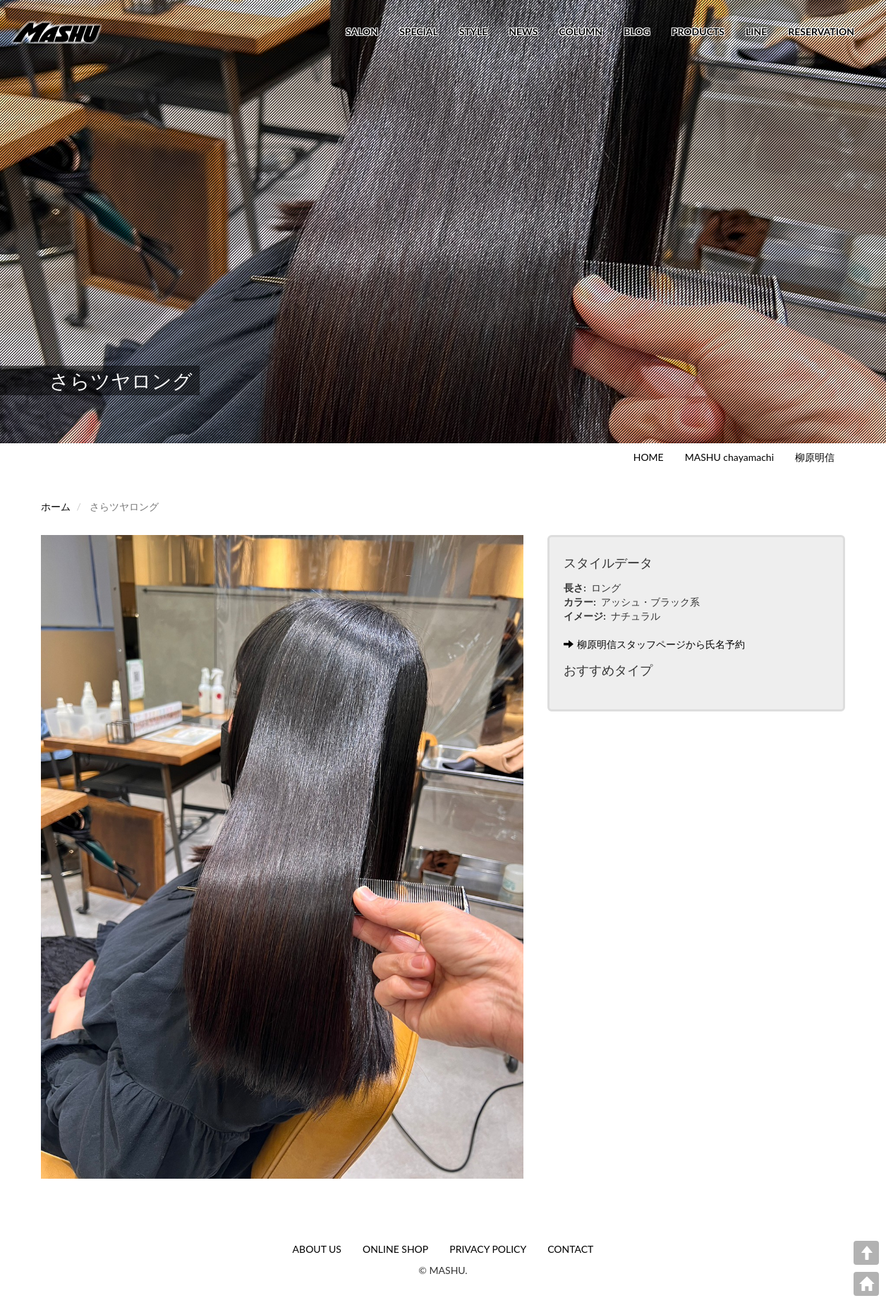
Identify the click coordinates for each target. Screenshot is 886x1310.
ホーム (56, 506)
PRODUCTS (698, 31)
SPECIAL (418, 31)
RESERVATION (821, 31)
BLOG (637, 31)
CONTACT (570, 1249)
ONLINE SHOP (395, 1249)
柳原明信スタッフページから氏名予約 (654, 644)
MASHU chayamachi (729, 457)
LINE (756, 31)
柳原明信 (815, 457)
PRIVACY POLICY (487, 1249)
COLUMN (580, 31)
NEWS (523, 31)
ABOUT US (317, 1249)
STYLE (473, 31)
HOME (648, 457)
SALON (362, 31)
